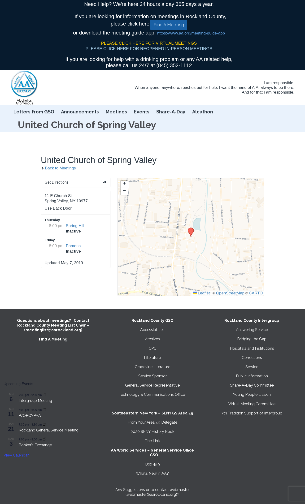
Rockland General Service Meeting (48, 430)
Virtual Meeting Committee (251, 404)
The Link (152, 441)
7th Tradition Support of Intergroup (251, 413)
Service (251, 367)
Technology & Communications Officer (152, 394)
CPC (152, 348)
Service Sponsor (152, 376)
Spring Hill (75, 226)
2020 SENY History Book (152, 431)
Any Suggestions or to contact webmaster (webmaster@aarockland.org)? (152, 492)
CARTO (256, 293)
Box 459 (152, 464)
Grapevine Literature (152, 367)
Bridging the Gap (251, 339)
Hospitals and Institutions (252, 348)
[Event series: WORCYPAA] (44, 409)
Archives (152, 339)
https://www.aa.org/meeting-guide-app (191, 33)
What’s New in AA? (152, 473)
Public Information (252, 376)
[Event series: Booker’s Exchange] (44, 439)
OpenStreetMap (230, 293)
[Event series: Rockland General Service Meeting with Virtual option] (44, 424)
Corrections (252, 357)
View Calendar (16, 455)
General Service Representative (152, 385)
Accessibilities (152, 329)
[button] (189, 229)
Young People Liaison (252, 394)
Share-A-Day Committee (252, 385)
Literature (152, 357)
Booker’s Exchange (35, 445)
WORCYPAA (30, 415)
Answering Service (252, 329)
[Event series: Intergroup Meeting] (44, 394)
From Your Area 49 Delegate (152, 422)
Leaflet (201, 293)
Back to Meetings (58, 168)
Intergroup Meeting (35, 400)
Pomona (73, 246)
